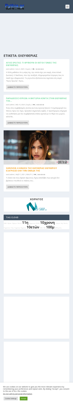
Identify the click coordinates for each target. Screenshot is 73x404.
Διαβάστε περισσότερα (18, 87)
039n (41, 228)
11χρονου (7, 228)
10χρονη (47, 222)
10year (9, 223)
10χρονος (32, 223)
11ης (12, 228)
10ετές (65, 223)
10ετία (19, 223)
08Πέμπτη (58, 228)
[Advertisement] (36, 31)
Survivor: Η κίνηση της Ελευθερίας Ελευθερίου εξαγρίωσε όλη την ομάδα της (31, 169)
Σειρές (28, 69)
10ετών (33, 227)
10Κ (44, 228)
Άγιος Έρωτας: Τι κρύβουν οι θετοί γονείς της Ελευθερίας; (31, 64)
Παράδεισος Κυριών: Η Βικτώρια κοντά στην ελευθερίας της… (36, 99)
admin (12, 69)
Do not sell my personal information (17, 394)
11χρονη (17, 228)
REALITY (29, 174)
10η (62, 223)
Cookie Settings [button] (10, 398)
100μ (50, 227)
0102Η (38, 223)
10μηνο (14, 223)
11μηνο (57, 223)
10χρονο (23, 228)
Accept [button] (23, 398)
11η (25, 222)
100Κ (5, 223)
